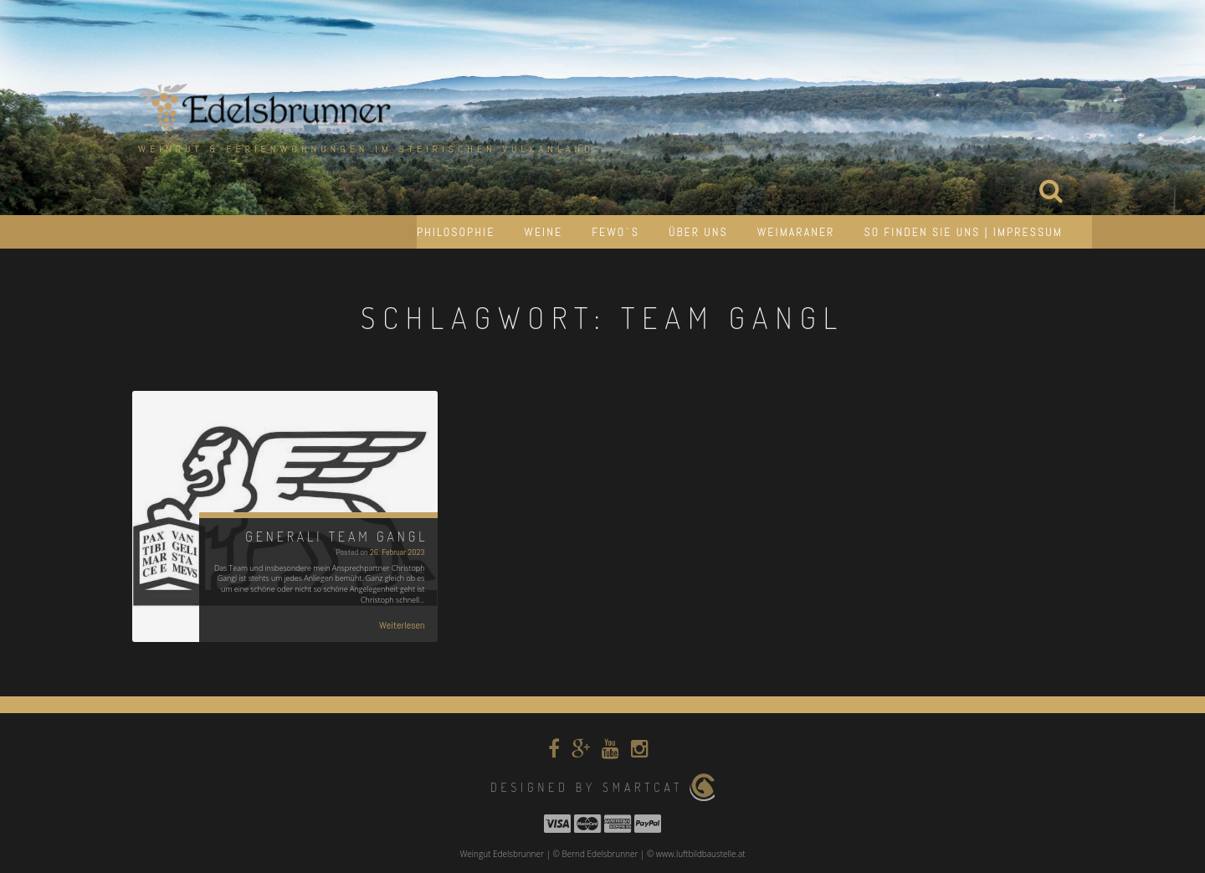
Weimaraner (796, 231)
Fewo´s (615, 231)
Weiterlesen (402, 625)
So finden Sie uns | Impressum (963, 231)
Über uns (698, 231)
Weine (543, 231)
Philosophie (456, 231)
